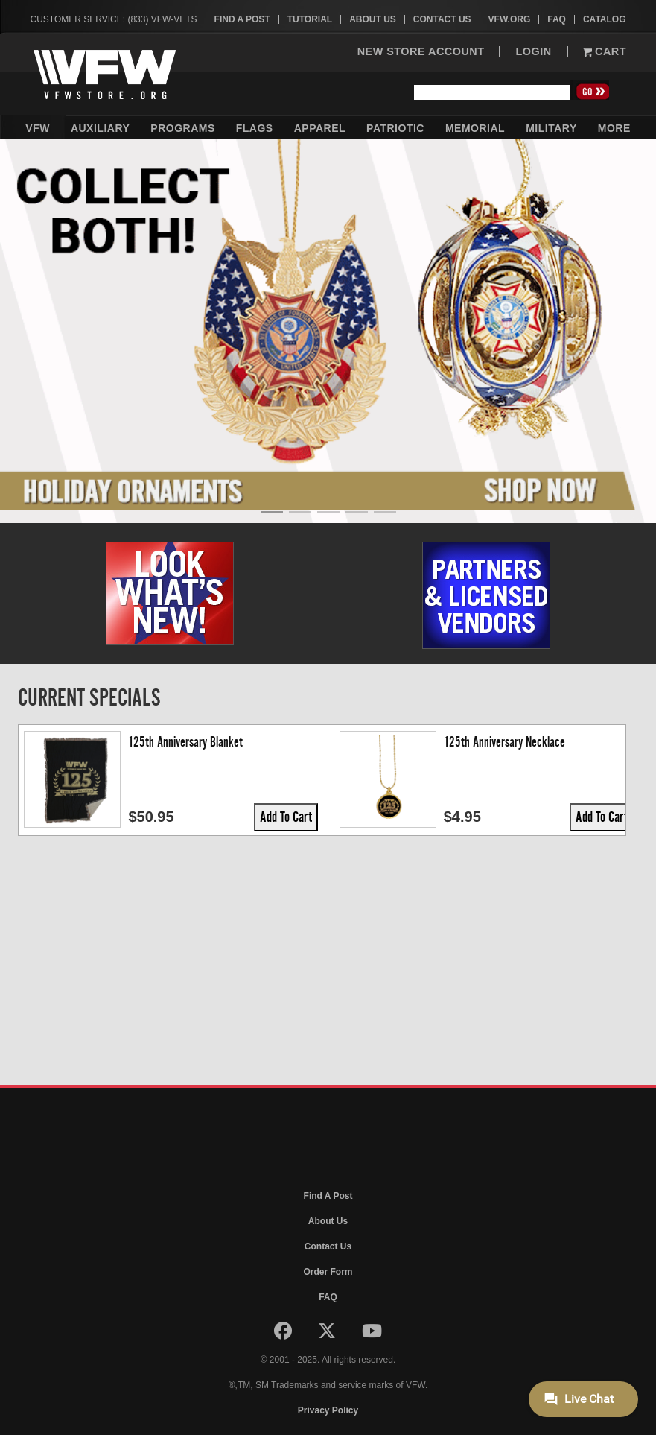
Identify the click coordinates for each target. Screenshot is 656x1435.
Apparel (319, 128)
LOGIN (533, 51)
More (614, 128)
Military (551, 128)
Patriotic (395, 128)
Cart (604, 51)
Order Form (327, 1272)
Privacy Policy (328, 1410)
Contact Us (442, 19)
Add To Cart (180, 816)
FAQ (556, 19)
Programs (182, 128)
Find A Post (242, 19)
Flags (254, 128)
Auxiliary (100, 128)
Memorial (475, 128)
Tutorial (309, 19)
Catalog (604, 19)
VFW (37, 128)
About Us (372, 19)
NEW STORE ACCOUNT (421, 51)
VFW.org (509, 19)
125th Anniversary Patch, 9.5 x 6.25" (419, 742)
